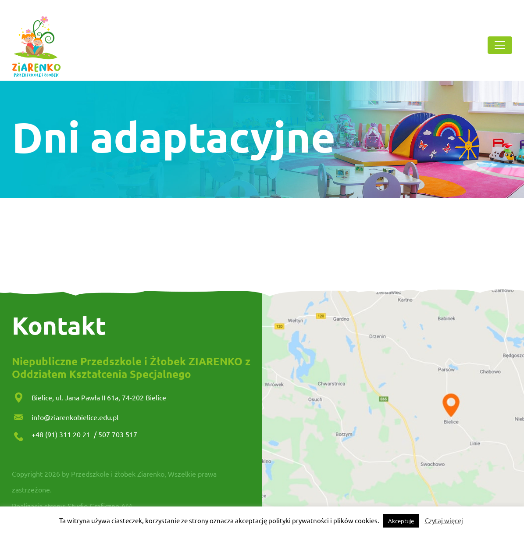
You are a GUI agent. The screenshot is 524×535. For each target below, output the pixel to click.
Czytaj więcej (444, 520)
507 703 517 (117, 434)
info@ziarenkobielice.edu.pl (75, 417)
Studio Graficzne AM (100, 505)
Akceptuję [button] (401, 520)
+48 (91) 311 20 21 (62, 434)
